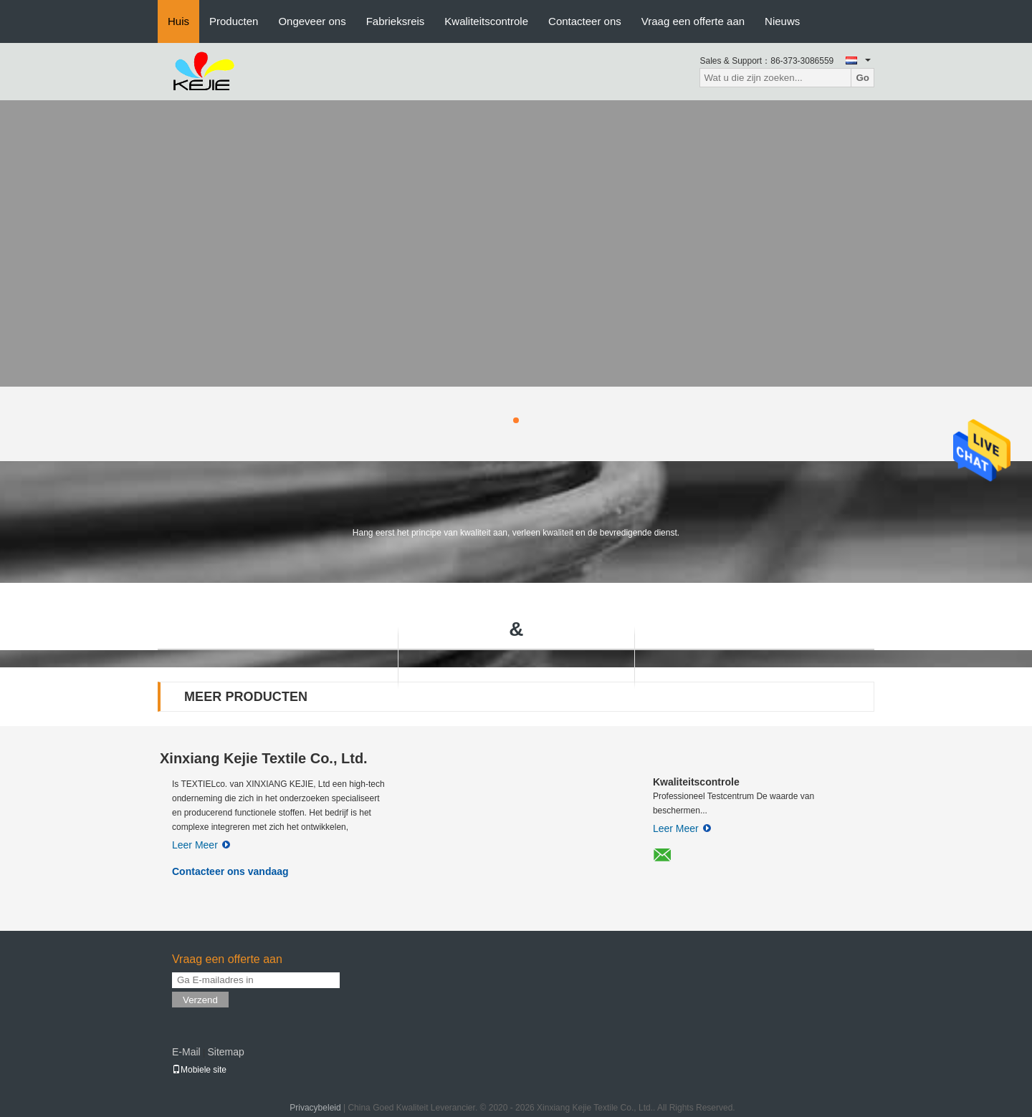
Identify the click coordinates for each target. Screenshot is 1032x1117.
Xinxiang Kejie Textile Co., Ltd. (264, 758)
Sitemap (225, 1052)
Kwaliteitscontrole (486, 21)
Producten (233, 21)
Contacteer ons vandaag (230, 871)
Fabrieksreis (395, 21)
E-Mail (186, 1052)
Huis (178, 21)
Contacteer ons (584, 21)
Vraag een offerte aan (693, 21)
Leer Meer (201, 845)
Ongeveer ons (311, 21)
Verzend (200, 1000)
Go (862, 77)
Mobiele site (199, 1070)
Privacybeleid (315, 1108)
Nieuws (782, 21)
